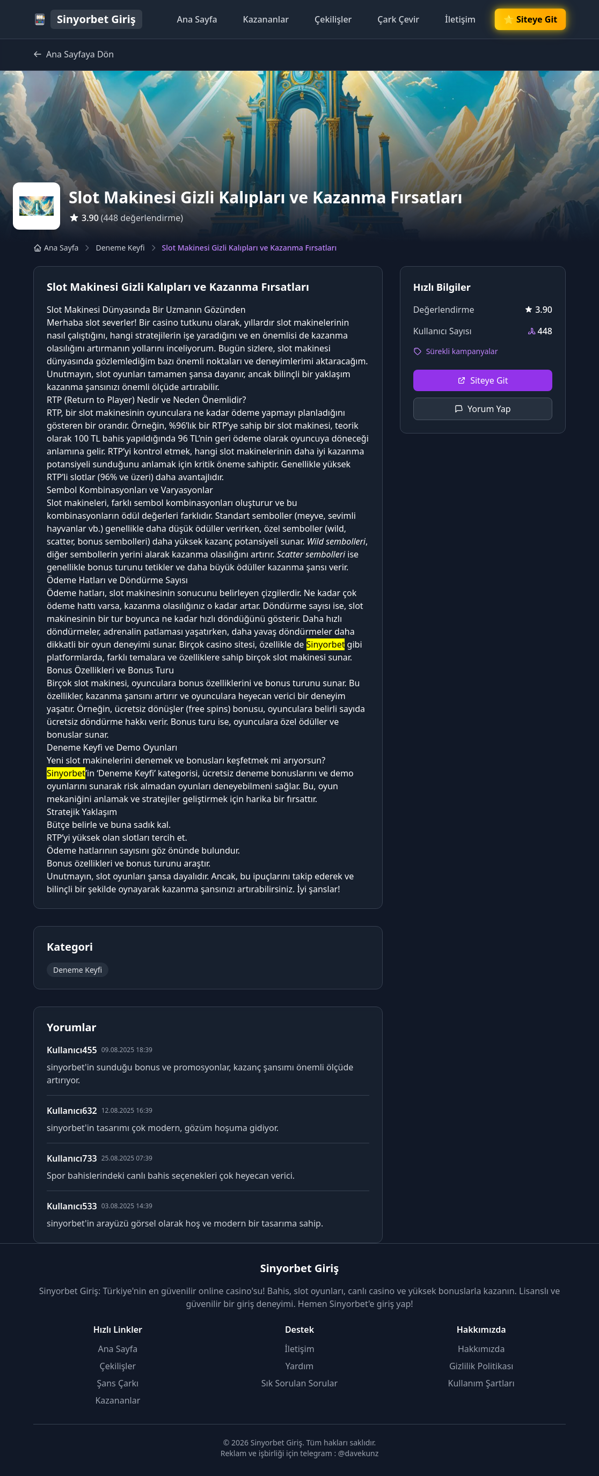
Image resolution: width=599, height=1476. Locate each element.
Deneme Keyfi (120, 248)
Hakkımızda (481, 1349)
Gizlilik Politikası (481, 1366)
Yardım (299, 1366)
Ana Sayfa (197, 19)
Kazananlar (266, 19)
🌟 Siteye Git (530, 19)
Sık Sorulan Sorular (299, 1383)
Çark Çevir (398, 19)
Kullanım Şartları (481, 1383)
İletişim (460, 19)
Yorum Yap (483, 409)
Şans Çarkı (117, 1383)
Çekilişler (333, 19)
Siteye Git (482, 380)
